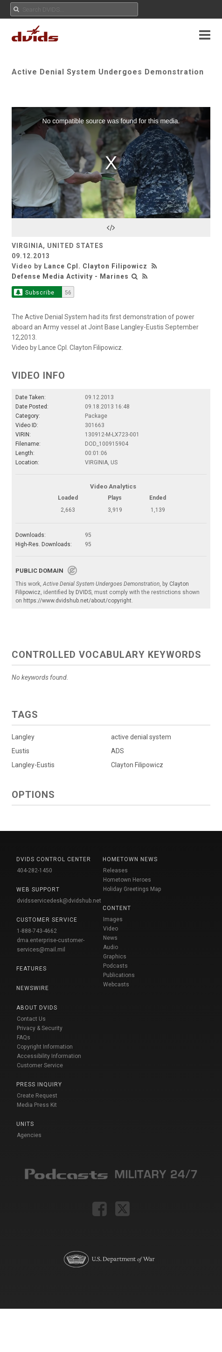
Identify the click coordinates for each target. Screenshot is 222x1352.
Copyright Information (45, 1047)
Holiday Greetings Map (132, 889)
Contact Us (31, 1019)
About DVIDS (36, 1007)
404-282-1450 (34, 870)
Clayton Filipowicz (136, 765)
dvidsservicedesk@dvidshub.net (59, 900)
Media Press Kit (37, 1105)
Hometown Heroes (127, 880)
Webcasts (116, 984)
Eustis (20, 751)
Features (31, 968)
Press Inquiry (39, 1084)
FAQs (23, 1037)
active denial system (140, 737)
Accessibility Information (49, 1056)
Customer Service (40, 1065)
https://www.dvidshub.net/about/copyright (77, 600)
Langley (23, 737)
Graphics (114, 956)
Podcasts (115, 966)
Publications (119, 975)
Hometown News (130, 859)
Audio (110, 947)
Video (110, 928)
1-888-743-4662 (37, 931)
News (110, 938)
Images (113, 919)
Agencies (29, 1135)
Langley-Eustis (33, 765)
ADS (116, 751)
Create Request (37, 1095)
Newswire (32, 988)
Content (117, 908)
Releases (115, 870)
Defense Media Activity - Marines (70, 276)
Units (25, 1124)
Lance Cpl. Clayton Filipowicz (95, 266)
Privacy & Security (39, 1028)
